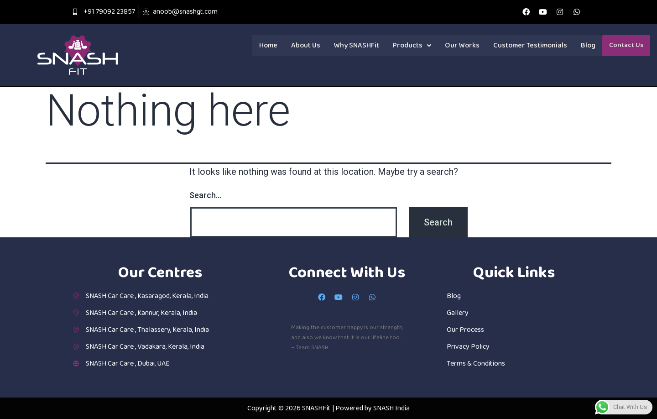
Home (268, 45)
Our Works (462, 45)
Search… (205, 195)
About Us (305, 45)
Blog (588, 45)
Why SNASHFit (356, 45)
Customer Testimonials (530, 45)
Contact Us (626, 45)
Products (412, 45)
